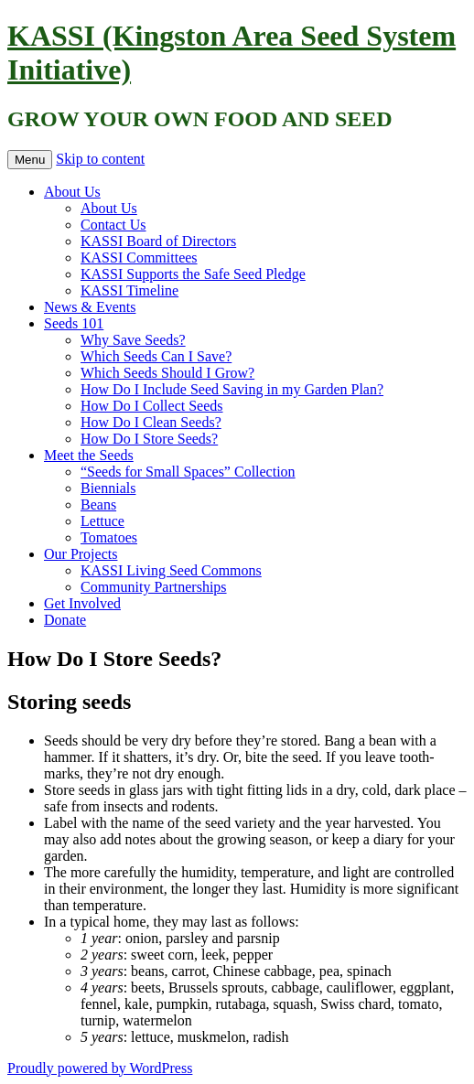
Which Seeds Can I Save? (156, 356)
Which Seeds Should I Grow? (167, 373)
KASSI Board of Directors (158, 241)
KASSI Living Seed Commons (171, 570)
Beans (98, 504)
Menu (30, 159)
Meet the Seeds (89, 455)
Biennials (108, 488)
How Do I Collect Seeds (152, 405)
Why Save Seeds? (133, 340)
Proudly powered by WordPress (99, 1068)
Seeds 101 (73, 323)
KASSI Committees (139, 257)
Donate (65, 620)
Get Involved (82, 603)
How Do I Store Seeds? (149, 438)
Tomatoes (109, 537)
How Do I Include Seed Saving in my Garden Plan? (232, 389)
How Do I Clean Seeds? (151, 422)
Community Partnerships (154, 587)
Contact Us (113, 224)
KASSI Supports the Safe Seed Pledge (193, 274)
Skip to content (100, 158)
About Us (72, 191)
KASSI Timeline (129, 290)
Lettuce (102, 521)
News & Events (89, 307)
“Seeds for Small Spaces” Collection (188, 471)
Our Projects (80, 554)
